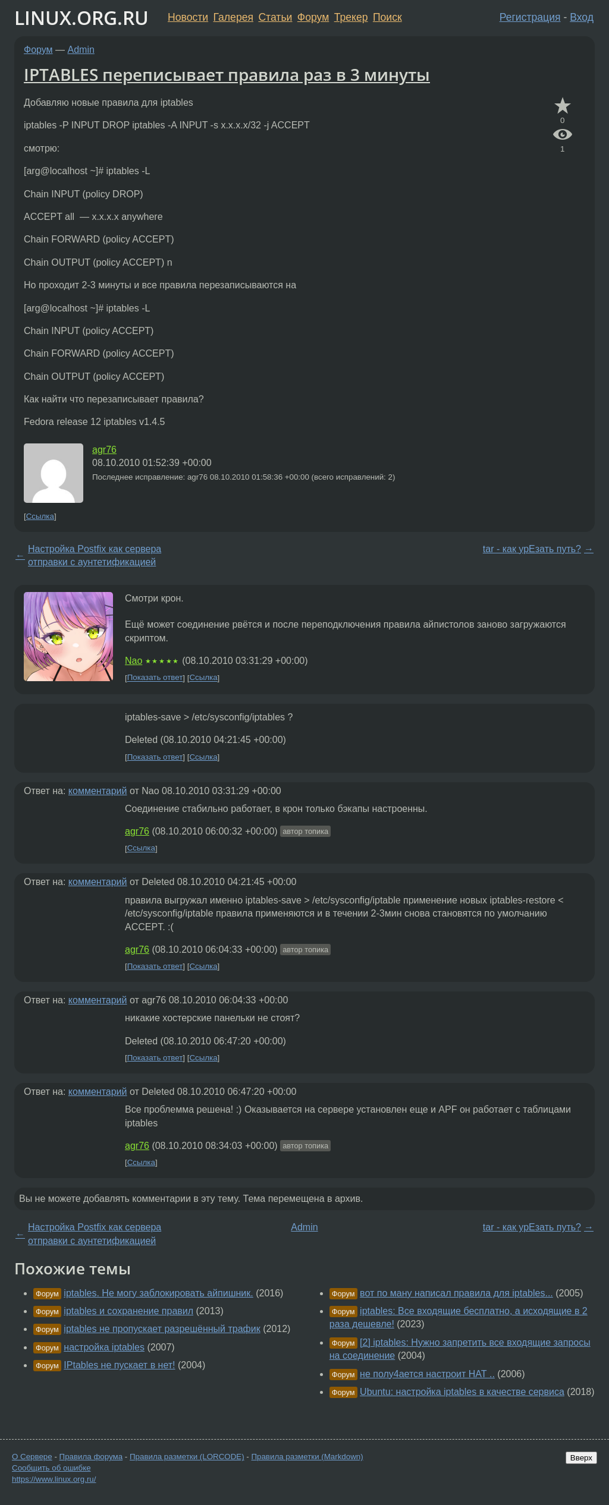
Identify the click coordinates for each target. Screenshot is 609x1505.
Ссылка (40, 516)
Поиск (387, 17)
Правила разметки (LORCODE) (187, 1456)
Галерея (233, 17)
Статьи (275, 17)
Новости (188, 17)
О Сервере (32, 1456)
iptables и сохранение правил (128, 1311)
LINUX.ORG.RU (81, 17)
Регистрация (530, 17)
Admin (81, 50)
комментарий (97, 791)
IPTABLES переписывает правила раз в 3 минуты (227, 74)
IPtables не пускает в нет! (119, 1365)
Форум (313, 17)
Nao (133, 661)
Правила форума (91, 1456)
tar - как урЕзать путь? (532, 549)
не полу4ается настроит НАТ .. (427, 1374)
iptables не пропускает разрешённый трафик (162, 1329)
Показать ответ (155, 677)
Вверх (581, 1457)
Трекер (351, 17)
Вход (582, 17)
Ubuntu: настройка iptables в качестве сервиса (462, 1392)
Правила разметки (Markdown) (307, 1456)
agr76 (104, 450)
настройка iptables (104, 1347)
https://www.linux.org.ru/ (54, 1479)
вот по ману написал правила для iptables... (456, 1293)
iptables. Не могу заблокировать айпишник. (158, 1293)
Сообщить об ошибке (51, 1467)
